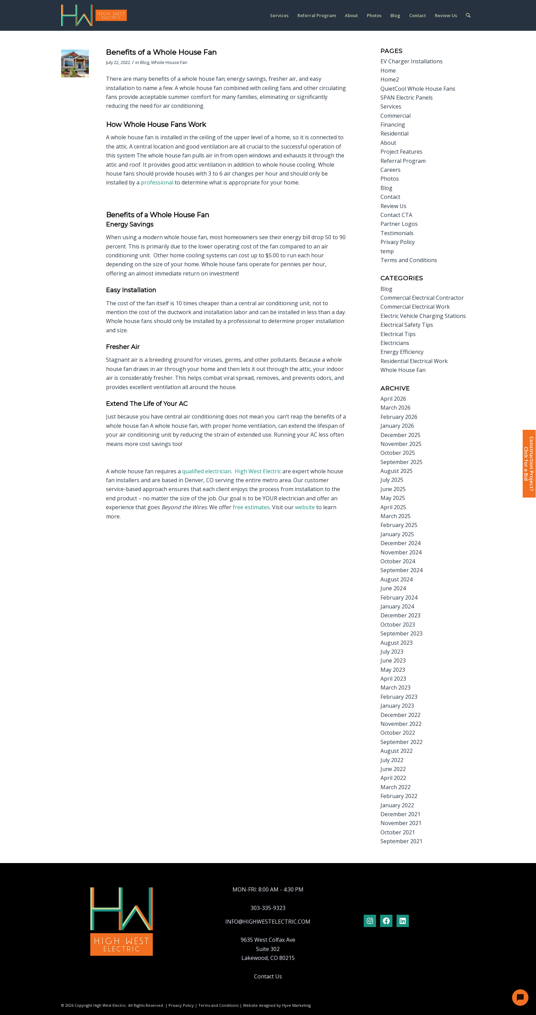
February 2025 (398, 525)
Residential (394, 133)
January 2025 (397, 534)
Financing (392, 124)
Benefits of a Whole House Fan (161, 52)
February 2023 (398, 697)
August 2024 (396, 579)
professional (157, 182)
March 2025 (395, 516)
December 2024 (400, 543)
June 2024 (393, 588)
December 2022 (400, 715)
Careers (390, 170)
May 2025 (392, 498)
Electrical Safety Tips (406, 325)
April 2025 (393, 507)
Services (390, 106)
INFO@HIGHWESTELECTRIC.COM (267, 921)
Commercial (395, 115)
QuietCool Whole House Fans (417, 88)
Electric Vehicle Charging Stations (423, 316)
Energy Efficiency (402, 352)
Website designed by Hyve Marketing (277, 1005)
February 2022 (398, 796)
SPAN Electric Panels (406, 97)
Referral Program (403, 161)
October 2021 (397, 832)
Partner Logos (399, 224)
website (305, 507)
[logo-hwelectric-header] (94, 15)
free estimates (251, 507)
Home (388, 70)
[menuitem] (279, 15)
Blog (144, 62)
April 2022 (393, 778)
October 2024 (397, 561)
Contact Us (268, 976)
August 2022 (396, 751)
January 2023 (397, 705)
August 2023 (396, 642)
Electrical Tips (398, 334)
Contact (390, 197)
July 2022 (391, 760)
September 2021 (401, 841)
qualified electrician (206, 471)
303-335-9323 (268, 908)
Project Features (401, 151)
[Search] (468, 15)
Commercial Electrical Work (415, 306)
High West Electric (258, 471)
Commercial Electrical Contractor (422, 297)
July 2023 (391, 651)
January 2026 (397, 425)
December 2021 (400, 814)
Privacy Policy (397, 242)
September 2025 (401, 462)
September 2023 (401, 633)
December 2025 (400, 435)
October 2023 (397, 624)
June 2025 (393, 489)
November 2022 (400, 724)
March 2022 (395, 787)
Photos (389, 178)
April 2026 (393, 398)
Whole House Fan (169, 62)
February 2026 (398, 417)
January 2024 (397, 606)
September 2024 (401, 570)
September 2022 (401, 742)
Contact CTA (396, 215)
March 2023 (395, 687)
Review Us (393, 206)
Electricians (394, 343)
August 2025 (396, 471)
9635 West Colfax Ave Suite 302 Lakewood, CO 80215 (268, 949)
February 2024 (398, 597)
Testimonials (397, 233)
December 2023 (400, 615)
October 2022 (397, 732)
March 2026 (395, 407)
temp (387, 251)
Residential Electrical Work (414, 361)
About (388, 142)
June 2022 (393, 769)
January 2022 (397, 805)
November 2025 (400, 444)
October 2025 (397, 453)
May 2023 (392, 669)
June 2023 (393, 660)
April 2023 (393, 678)
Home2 (389, 79)
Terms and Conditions (408, 260)
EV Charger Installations (411, 61)
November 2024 (400, 552)
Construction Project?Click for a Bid (529, 463)
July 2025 (391, 480)
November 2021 (400, 823)
